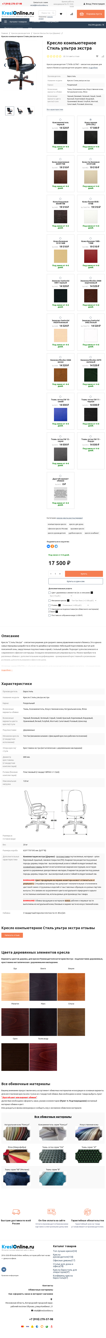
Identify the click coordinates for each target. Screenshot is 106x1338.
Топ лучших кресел (65, 1258)
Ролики (56, 607)
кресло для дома (76, 524)
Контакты (48, 1292)
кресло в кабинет (92, 533)
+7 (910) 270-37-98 (12, 3)
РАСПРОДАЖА (96, 25)
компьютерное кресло (57, 524)
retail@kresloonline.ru (39, 5)
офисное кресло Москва (58, 529)
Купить (84, 575)
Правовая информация (9, 1282)
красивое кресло (77, 529)
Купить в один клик (76, 583)
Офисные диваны (64, 1267)
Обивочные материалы (40, 1296)
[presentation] (4, 72)
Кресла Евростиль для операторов (65, 1277)
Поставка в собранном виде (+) (67, 617)
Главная (36, 21)
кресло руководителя (57, 533)
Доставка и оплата (13, 28)
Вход (88, 4)
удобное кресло (75, 533)
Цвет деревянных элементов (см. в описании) (72, 595)
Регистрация (98, 4)
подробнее (7, 673)
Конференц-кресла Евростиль (63, 1283)
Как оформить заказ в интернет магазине (31, 1300)
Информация (52, 21)
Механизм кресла (60, 603)
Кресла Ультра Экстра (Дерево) (46, 33)
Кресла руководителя (20, 33)
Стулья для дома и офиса (63, 1272)
